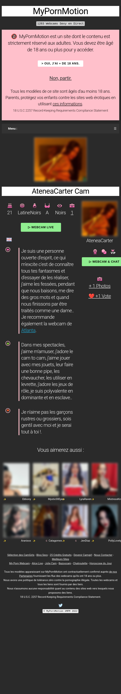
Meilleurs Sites (60, 559)
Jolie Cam (51, 563)
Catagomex (55, 540)
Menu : (12, 128)
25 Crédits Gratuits (61, 555)
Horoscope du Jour (101, 563)
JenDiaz (85, 540)
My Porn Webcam (19, 563)
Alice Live (37, 563)
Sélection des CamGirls (20, 555)
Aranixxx (26, 540)
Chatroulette (80, 563)
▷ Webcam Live (41, 227)
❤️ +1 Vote (99, 296)
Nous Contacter (103, 555)
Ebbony (26, 499)
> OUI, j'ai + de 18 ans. (60, 63)
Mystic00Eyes (56, 499)
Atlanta (28, 330)
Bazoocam (65, 563)
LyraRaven (85, 499)
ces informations (67, 103)
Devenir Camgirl (83, 555)
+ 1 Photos (100, 286)
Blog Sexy (42, 555)
